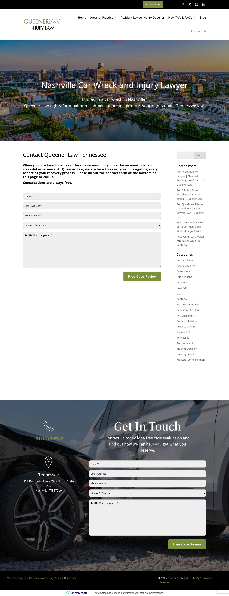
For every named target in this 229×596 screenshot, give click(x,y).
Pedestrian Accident (188, 310)
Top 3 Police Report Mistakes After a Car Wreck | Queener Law (189, 194)
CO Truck (182, 282)
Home (82, 18)
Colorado (182, 288)
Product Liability (186, 326)
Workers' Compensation (191, 359)
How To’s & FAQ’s (180, 18)
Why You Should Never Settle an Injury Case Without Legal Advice (190, 227)
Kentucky (182, 299)
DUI (179, 293)
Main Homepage (16, 578)
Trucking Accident (187, 348)
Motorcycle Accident (189, 304)
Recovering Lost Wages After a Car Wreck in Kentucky (190, 241)
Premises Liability (187, 321)
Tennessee (183, 337)
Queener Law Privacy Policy (45, 578)
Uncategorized (185, 354)
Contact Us (153, 4)
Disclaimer (70, 578)
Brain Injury (183, 271)
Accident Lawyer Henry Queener (142, 18)
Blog (203, 18)
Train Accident (185, 343)
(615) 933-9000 (48, 438)
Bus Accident (184, 277)
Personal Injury (185, 315)
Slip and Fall (183, 332)
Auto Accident (185, 260)
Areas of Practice (101, 18)
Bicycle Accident (186, 266)
